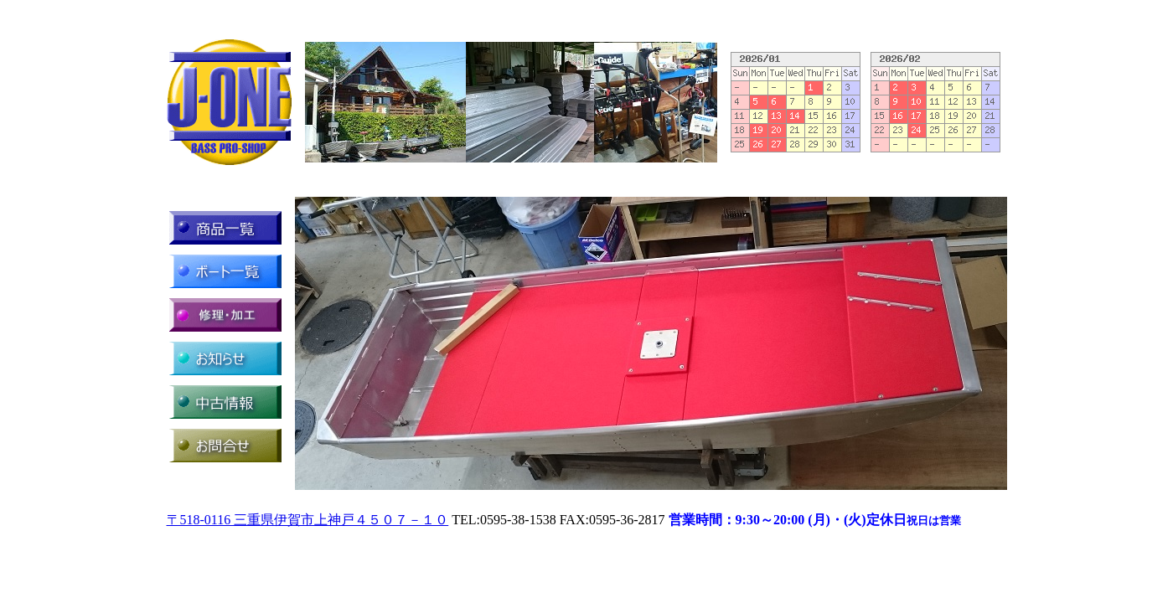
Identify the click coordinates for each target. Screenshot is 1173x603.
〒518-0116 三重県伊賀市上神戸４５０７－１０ (308, 520)
